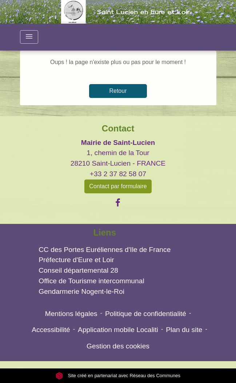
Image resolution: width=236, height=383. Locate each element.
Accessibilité (51, 329)
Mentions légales (71, 313)
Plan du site (184, 329)
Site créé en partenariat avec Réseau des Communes (118, 375)
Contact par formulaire (118, 186)
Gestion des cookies (118, 346)
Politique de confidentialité (145, 313)
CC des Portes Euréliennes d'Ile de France (105, 249)
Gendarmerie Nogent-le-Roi (81, 291)
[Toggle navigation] (29, 37)
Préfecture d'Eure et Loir (76, 260)
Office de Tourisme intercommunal (91, 281)
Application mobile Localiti (118, 329)
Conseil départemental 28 (78, 270)
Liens (104, 232)
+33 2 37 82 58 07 (118, 174)
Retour (118, 91)
